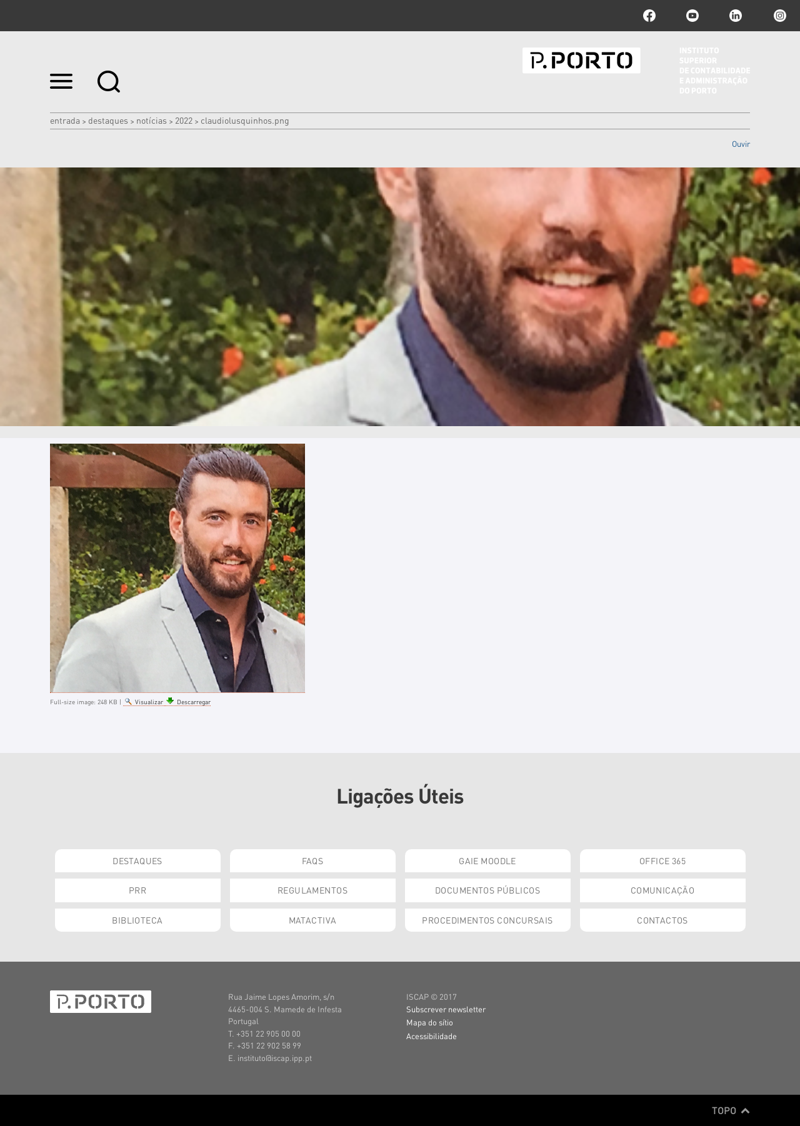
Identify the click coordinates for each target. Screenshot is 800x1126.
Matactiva (313, 919)
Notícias (151, 120)
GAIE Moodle (487, 860)
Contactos (662, 919)
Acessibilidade (431, 1035)
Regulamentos (313, 889)
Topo (731, 1110)
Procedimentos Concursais (487, 919)
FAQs (313, 860)
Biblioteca (137, 919)
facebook (649, 15)
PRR (137, 889)
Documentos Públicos (487, 889)
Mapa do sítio (429, 1022)
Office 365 (662, 860)
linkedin (735, 15)
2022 (183, 120)
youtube (692, 15)
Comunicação (663, 889)
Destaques (108, 120)
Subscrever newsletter (446, 1009)
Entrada (65, 120)
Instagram (778, 15)
